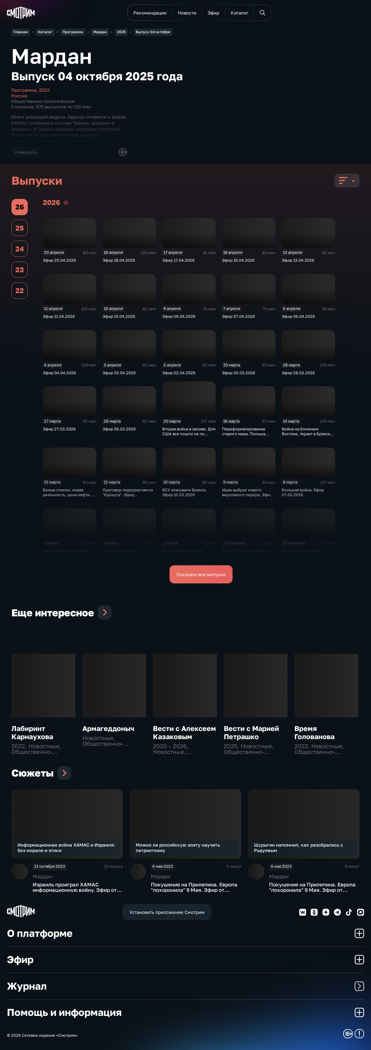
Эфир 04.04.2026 (59, 372)
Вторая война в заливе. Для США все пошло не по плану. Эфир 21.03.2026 (188, 433)
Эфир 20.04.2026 (59, 260)
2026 (66, 202)
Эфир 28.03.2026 (298, 372)
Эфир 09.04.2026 (178, 316)
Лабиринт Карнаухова (32, 732)
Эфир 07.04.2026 (238, 316)
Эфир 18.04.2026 (119, 260)
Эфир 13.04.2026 (298, 260)
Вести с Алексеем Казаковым (184, 732)
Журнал (185, 986)
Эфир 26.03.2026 (119, 428)
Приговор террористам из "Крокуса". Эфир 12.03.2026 (128, 494)
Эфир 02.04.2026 (178, 372)
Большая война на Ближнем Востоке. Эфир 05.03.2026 (126, 555)
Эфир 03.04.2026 (119, 372)
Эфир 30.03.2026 (238, 372)
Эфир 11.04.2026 (59, 316)
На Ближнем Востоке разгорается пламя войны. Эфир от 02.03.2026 (187, 555)
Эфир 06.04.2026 (298, 316)
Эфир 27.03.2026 (59, 428)
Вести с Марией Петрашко (251, 732)
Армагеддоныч (108, 728)
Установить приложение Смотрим (167, 912)
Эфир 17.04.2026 (178, 260)
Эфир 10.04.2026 (119, 316)
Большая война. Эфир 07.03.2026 (303, 492)
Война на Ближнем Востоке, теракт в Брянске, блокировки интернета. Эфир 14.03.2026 (308, 436)
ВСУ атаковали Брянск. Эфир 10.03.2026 (184, 492)
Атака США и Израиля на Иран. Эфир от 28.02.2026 (247, 553)
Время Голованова (314, 732)
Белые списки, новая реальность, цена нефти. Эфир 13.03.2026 (67, 494)
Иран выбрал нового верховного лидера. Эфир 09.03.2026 (247, 494)
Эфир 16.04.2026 (238, 260)
